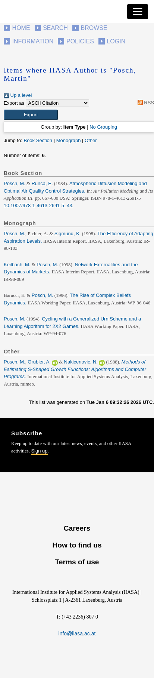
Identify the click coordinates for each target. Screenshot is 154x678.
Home (21, 28)
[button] (31, 115)
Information (33, 41)
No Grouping (103, 127)
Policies (80, 41)
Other (91, 140)
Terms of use (77, 562)
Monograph (68, 140)
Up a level (18, 95)
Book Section (37, 140)
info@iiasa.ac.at (77, 633)
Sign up (39, 451)
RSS (144, 102)
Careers (77, 528)
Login (116, 41)
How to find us (76, 545)
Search (55, 28)
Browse (94, 28)
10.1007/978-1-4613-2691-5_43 (38, 205)
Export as (14, 103)
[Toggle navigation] (137, 11)
